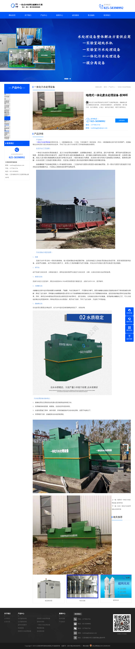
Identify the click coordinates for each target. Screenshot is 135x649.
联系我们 (107, 15)
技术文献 (62, 618)
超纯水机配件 (14, 122)
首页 (105, 87)
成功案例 (75, 15)
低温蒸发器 (13, 153)
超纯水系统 (13, 116)
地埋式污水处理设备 (16, 147)
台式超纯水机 (14, 97)
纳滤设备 (12, 134)
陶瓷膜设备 (13, 140)
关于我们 (28, 15)
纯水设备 (82, 600)
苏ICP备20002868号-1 (74, 646)
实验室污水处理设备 (16, 103)
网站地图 (86, 646)
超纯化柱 (115, 600)
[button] (57, 128)
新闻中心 (59, 15)
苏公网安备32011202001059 (101, 646)
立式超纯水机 (14, 109)
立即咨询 (122, 120)
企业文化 (7, 621)
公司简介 (7, 618)
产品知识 (62, 621)
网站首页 (12, 15)
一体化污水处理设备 (16, 128)
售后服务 (91, 15)
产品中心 (43, 15)
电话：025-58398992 (84, 623)
